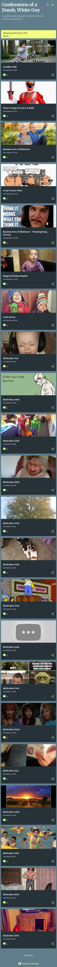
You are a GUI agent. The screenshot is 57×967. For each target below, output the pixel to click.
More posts (28, 955)
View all (6, 36)
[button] (52, 75)
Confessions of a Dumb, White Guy (21, 7)
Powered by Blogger (28, 964)
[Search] (47, 5)
